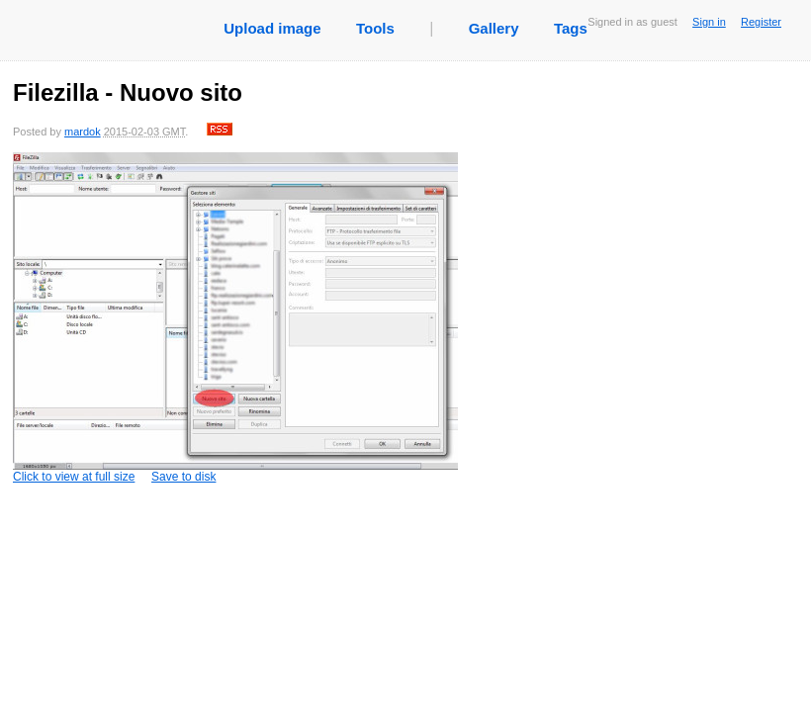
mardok (82, 131)
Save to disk (183, 477)
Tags (570, 28)
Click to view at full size (235, 318)
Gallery (494, 28)
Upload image (272, 28)
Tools (375, 28)
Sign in (709, 22)
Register (761, 22)
